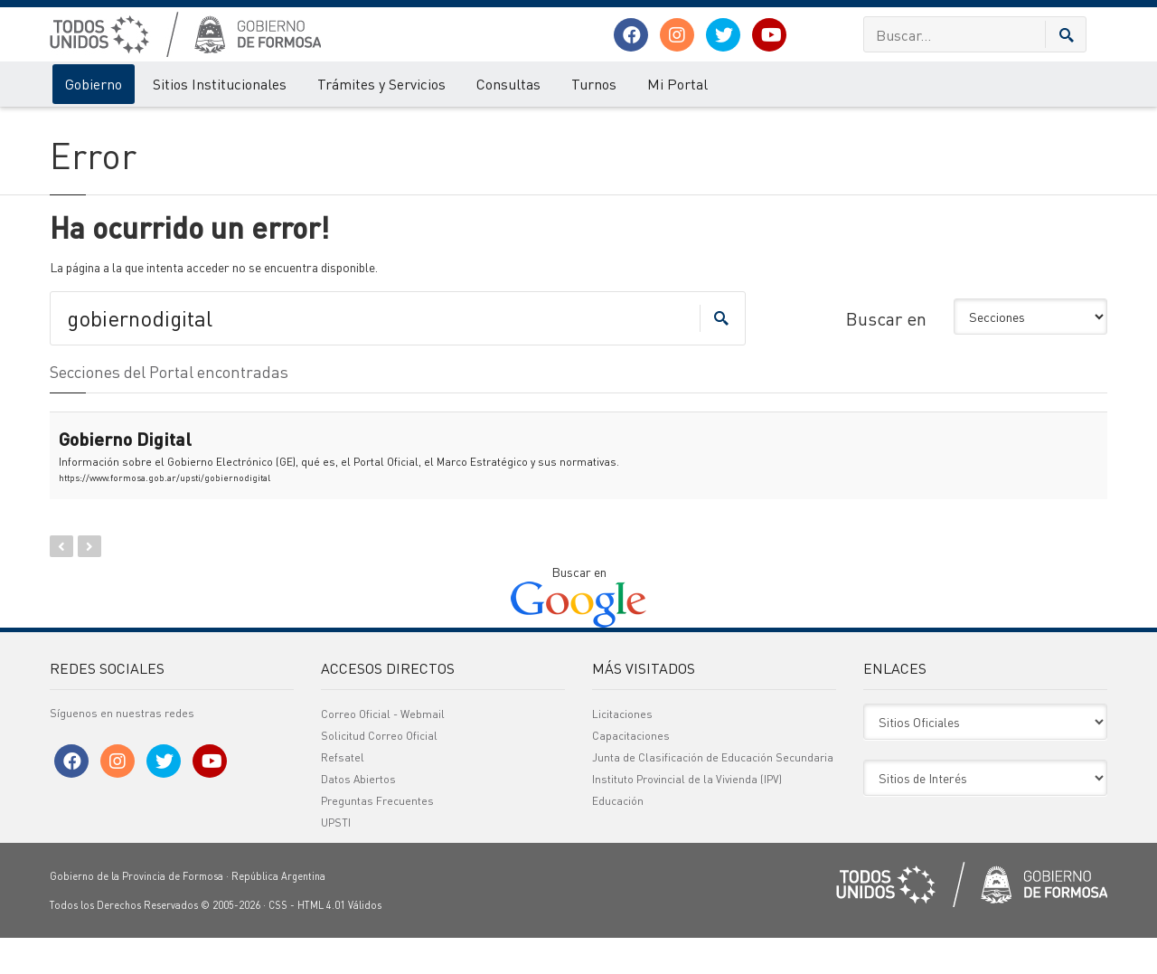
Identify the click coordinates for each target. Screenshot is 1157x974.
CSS (277, 941)
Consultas (508, 83)
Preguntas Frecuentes (377, 837)
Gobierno (93, 83)
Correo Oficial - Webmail (383, 750)
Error (124, 124)
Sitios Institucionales (220, 83)
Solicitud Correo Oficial (379, 772)
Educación (618, 837)
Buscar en (886, 353)
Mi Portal (677, 83)
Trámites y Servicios (381, 83)
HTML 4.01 (321, 941)
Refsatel (342, 793)
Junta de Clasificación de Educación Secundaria (712, 793)
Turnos (593, 83)
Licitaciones (622, 750)
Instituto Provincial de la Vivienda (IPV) (687, 815)
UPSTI (336, 858)
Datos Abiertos (358, 815)
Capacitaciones (631, 772)
